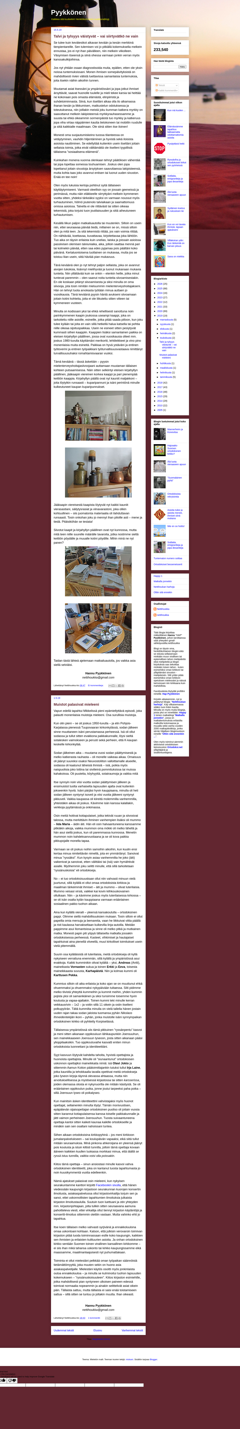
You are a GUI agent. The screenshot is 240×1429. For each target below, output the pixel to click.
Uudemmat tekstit (64, 1330)
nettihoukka (163, 615)
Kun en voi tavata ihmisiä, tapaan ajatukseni (177, 227)
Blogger (153, 1359)
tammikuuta (166, 377)
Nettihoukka (163, 609)
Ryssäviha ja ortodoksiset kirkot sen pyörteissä (177, 162)
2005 (160, 410)
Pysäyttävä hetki (176, 143)
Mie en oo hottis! (176, 526)
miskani (129, 1359)
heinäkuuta (166, 333)
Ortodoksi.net (174, 747)
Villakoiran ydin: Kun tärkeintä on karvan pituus (176, 243)
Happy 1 (158, 576)
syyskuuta (165, 324)
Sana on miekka (176, 256)
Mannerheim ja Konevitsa (175, 431)
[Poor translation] (12, 1380)
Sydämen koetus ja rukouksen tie (176, 209)
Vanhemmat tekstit (132, 1330)
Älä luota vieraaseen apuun (177, 193)
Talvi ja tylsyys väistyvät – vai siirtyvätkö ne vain (96, 36)
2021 (160, 306)
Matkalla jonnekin (163, 581)
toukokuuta (166, 337)
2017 (160, 387)
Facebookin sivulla (108, 1185)
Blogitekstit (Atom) (101, 1339)
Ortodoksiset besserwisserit (168, 564)
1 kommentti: (94, 1318)
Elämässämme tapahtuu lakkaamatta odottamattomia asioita (176, 132)
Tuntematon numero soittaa (168, 558)
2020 (160, 311)
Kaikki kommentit (166, 90)
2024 (160, 293)
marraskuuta (167, 319)
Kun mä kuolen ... (177, 110)
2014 (160, 401)
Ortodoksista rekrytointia (174, 495)
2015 (160, 396)
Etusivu (98, 1330)
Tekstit (160, 85)
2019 (160, 315)
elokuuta (165, 329)
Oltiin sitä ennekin (163, 592)
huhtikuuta (166, 363)
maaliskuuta (166, 367)
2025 (160, 288)
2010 (160, 405)
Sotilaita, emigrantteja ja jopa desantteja (175, 178)
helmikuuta (166, 372)
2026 (160, 283)
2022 (160, 302)
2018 (160, 382)
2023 (160, 297)
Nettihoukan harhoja (164, 587)
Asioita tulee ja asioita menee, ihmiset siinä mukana (175, 514)
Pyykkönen (68, 12)
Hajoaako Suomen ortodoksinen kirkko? (174, 449)
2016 (160, 391)
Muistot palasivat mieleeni (76, 704)
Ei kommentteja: (96, 685)
